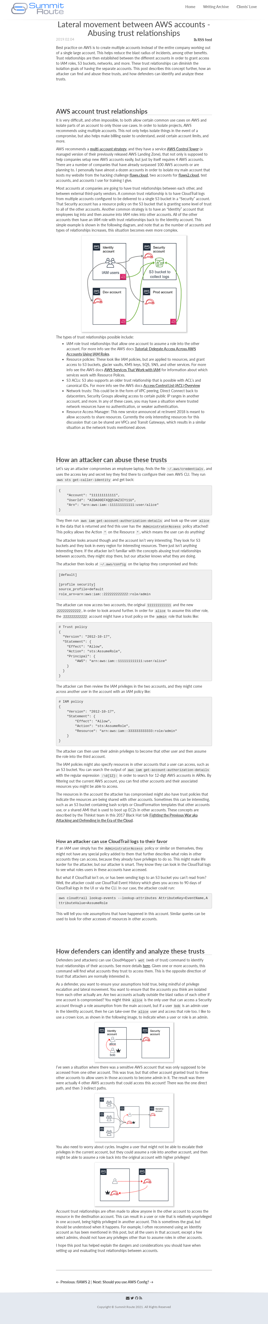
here (146, 966)
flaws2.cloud (188, 175)
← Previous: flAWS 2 (73, 1282)
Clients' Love (247, 6)
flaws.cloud (139, 175)
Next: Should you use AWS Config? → (123, 1282)
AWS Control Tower (183, 149)
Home (190, 6)
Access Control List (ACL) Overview (171, 385)
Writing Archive (216, 6)
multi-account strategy (108, 149)
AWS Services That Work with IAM (132, 370)
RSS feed (203, 39)
